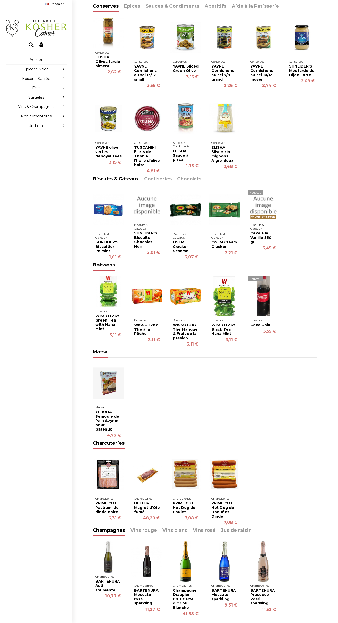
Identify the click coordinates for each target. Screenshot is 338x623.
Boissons (104, 265)
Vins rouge (143, 530)
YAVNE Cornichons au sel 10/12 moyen (261, 72)
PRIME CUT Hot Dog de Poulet (184, 507)
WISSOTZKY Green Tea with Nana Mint (107, 322)
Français (56, 4)
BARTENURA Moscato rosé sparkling (146, 596)
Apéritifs (215, 6)
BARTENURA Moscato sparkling (223, 594)
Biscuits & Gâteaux (116, 179)
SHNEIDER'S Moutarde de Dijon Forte (302, 70)
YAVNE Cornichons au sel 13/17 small (145, 72)
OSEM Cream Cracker (224, 244)
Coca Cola (260, 325)
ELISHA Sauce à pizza (180, 155)
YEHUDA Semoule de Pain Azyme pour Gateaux (107, 421)
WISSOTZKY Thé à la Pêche (146, 329)
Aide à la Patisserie (255, 6)
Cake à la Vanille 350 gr (260, 237)
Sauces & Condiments (172, 6)
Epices (132, 6)
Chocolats (189, 179)
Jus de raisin (236, 530)
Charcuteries (109, 443)
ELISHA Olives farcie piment (107, 61)
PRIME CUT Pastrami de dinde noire (107, 507)
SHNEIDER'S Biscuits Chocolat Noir (145, 239)
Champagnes (109, 530)
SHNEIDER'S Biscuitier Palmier (107, 246)
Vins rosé (204, 530)
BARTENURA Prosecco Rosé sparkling (262, 596)
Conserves (106, 6)
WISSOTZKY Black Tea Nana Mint (223, 329)
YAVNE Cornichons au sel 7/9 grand (222, 72)
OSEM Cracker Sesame (180, 246)
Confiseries (158, 179)
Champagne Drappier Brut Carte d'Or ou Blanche (185, 599)
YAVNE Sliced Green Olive (186, 68)
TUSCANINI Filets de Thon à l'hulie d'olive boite (147, 156)
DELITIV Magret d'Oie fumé (147, 507)
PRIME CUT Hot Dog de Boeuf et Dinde (222, 509)
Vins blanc (174, 530)
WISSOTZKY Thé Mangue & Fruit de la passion (185, 331)
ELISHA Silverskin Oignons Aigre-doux (222, 154)
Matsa (100, 352)
